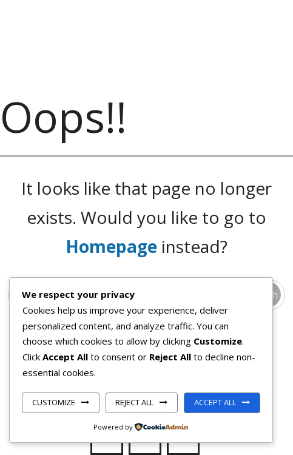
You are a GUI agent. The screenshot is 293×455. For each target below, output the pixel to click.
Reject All (134, 402)
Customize (53, 402)
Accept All (215, 402)
